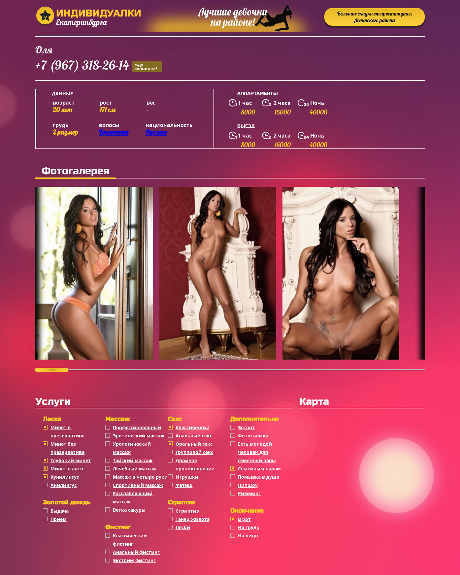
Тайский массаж (132, 460)
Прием (58, 519)
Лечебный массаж (135, 468)
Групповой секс (194, 452)
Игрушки (187, 477)
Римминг (249, 493)
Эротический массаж (138, 435)
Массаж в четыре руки (140, 477)
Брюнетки (113, 132)
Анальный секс (194, 435)
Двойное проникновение (195, 464)
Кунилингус (64, 477)
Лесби (183, 527)
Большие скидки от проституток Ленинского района (374, 16)
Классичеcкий (193, 427)
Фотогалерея (76, 171)
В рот (244, 519)
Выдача (59, 511)
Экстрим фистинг (134, 560)
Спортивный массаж (138, 485)
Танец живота (193, 519)
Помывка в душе (258, 477)
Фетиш (184, 485)
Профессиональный (137, 427)
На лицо (248, 535)
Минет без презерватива (67, 448)
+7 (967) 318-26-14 (98, 66)
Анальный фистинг (136, 552)
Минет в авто (66, 468)
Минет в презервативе (67, 431)
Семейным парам (259, 468)
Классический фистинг (130, 539)
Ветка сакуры (129, 510)
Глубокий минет (70, 460)
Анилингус (63, 485)
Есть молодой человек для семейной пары (257, 452)
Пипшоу (248, 485)
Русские (156, 132)
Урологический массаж (132, 448)
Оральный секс (194, 444)
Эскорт (246, 427)
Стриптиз (187, 511)
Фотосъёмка (253, 435)
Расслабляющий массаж (132, 497)
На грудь (248, 527)
